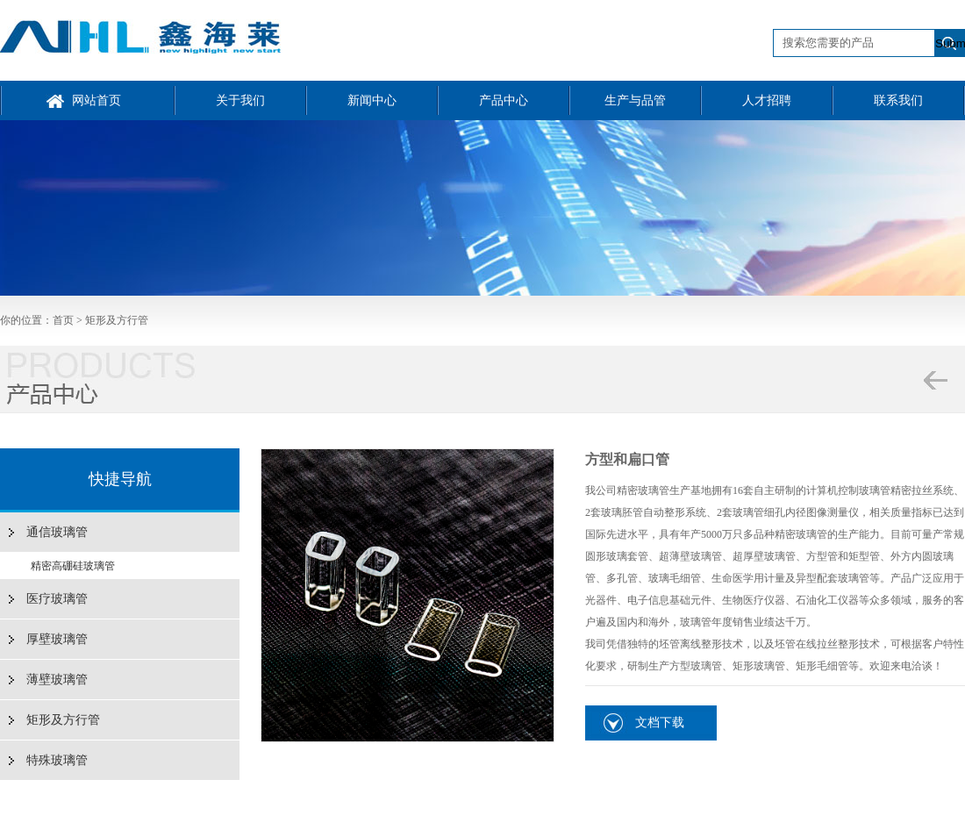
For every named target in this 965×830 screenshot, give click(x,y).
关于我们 (240, 100)
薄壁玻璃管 (57, 679)
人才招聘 (766, 100)
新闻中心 (372, 100)
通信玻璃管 (57, 532)
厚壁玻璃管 (57, 639)
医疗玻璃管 (57, 598)
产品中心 (503, 100)
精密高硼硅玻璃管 (73, 566)
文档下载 (659, 722)
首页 (63, 320)
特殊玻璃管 (57, 760)
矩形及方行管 (116, 320)
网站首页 (96, 100)
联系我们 (898, 100)
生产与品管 (635, 100)
